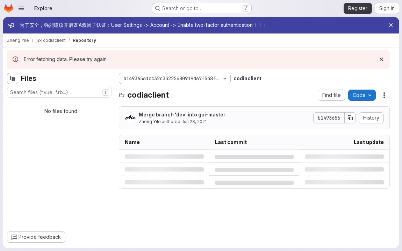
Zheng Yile (150, 121)
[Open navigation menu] (21, 8)
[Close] (391, 25)
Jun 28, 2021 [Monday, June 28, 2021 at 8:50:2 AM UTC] (194, 121)
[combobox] (59, 92)
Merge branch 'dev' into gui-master (182, 114)
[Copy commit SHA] (350, 117)
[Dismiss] (381, 59)
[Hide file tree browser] (12, 78)
